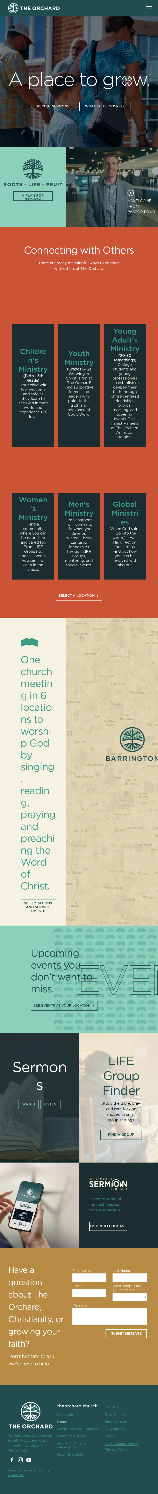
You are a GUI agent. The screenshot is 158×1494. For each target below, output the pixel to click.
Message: (79, 1305)
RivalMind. (16, 1475)
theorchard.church (77, 1406)
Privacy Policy (116, 1449)
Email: (77, 1286)
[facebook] (12, 1460)
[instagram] (20, 1460)
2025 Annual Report (121, 1444)
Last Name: (122, 1270)
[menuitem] (77, 1414)
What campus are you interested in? (127, 1288)
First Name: (81, 1270)
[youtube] (29, 1460)
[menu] (149, 8)
